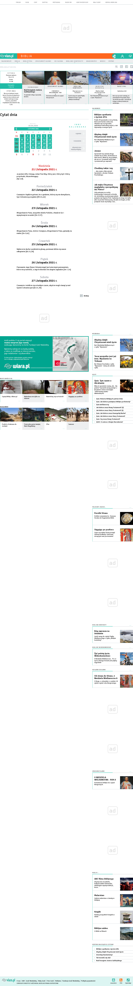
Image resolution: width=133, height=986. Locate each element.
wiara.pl (8, 56)
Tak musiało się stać (103, 958)
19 (44, 143)
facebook (126, 66)
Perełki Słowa (101, 513)
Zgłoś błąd (128, 979)
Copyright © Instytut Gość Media (27, 983)
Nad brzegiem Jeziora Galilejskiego (33, 91)
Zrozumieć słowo (55, 86)
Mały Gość (97, 2)
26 (44, 147)
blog (27, 2)
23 (27, 147)
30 (27, 150)
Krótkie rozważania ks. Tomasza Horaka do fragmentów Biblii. (105, 517)
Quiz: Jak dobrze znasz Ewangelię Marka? (111, 413)
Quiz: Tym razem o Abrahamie (102, 382)
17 (33, 143)
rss (121, 66)
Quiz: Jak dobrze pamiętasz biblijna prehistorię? (113, 402)
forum (18, 2)
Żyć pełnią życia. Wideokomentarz (102, 654)
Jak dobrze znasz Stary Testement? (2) (109, 410)
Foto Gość (50, 981)
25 (38, 147)
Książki (97, 912)
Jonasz (97, 151)
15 (22, 143)
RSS (121, 979)
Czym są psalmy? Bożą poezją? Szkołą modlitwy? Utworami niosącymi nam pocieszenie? (104, 534)
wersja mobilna (111, 2)
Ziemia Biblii (4, 407)
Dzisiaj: (33, 125)
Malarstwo (99, 895)
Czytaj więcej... (33, 105)
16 (27, 143)
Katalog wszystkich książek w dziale (104, 916)
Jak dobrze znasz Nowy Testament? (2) (110, 408)
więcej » (11, 106)
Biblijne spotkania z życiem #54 (102, 115)
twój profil (122, 56)
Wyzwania (96, 333)
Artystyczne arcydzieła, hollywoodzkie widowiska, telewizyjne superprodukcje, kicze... (103, 884)
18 (38, 143)
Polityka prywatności (88, 981)
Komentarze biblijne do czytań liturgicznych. (104, 784)
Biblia (26, 56)
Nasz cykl (121, 86)
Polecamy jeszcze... (99, 507)
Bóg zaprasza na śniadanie (77, 91)
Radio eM (68, 2)
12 (44, 139)
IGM (23, 981)
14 (16, 143)
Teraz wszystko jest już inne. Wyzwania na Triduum (105, 358)
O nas (18, 981)
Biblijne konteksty (77, 87)
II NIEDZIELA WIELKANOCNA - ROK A (55, 92)
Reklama (58, 981)
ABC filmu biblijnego (104, 879)
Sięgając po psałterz (104, 529)
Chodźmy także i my (103, 168)
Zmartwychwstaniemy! (104, 955)
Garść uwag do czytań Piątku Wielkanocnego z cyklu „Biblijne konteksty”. (76, 97)
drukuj (86, 296)
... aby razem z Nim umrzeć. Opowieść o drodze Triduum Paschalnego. (103, 173)
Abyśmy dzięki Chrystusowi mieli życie (99, 92)
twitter (131, 66)
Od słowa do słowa (99, 670)
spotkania (56, 2)
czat (35, 2)
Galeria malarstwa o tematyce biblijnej (104, 899)
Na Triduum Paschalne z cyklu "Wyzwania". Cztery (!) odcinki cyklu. (104, 366)
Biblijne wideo (101, 928)
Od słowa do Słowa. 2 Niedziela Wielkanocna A (105, 677)
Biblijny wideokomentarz (101, 647)
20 (49, 143)
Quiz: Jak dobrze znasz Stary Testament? (110, 416)
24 (33, 147)
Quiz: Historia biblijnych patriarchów (109, 399)
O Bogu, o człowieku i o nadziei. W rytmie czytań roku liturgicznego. (106, 682)
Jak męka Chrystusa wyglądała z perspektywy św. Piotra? (106, 187)
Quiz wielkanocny (102, 405)
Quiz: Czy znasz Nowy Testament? (108, 419)
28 (16, 150)
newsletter (113, 979)
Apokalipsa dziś (121, 91)
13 (49, 139)
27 (49, 147)
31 (16, 136)
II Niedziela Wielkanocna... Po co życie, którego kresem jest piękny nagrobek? (105, 661)
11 (38, 139)
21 (16, 147)
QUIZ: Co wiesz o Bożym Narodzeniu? (109, 422)
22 (22, 147)
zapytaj (45, 2)
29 (22, 150)
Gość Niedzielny (82, 2)
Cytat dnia (11, 91)
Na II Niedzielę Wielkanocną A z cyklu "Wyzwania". (104, 141)
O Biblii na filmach (100, 931)
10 (33, 139)
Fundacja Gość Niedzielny (71, 981)
